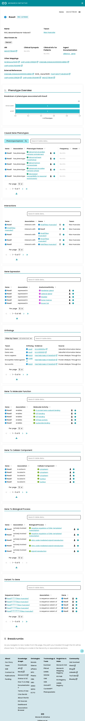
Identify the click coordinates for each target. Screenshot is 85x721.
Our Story (9, 662)
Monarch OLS (61, 665)
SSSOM (46, 675)
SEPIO (33, 689)
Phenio (33, 676)
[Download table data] (16, 193)
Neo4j (21, 672)
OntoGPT (47, 685)
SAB (6, 669)
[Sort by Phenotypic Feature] (44, 148)
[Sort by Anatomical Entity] (55, 287)
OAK (45, 678)
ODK (45, 682)
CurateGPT (48, 689)
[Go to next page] (22, 189)
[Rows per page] (20, 183)
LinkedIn (73, 672)
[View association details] (53, 153)
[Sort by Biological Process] (45, 525)
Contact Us (9, 672)
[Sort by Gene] (10, 148)
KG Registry (61, 680)
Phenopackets (49, 692)
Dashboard (22, 704)
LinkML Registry (59, 684)
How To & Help (23, 682)
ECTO (33, 693)
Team (7, 665)
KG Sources (22, 701)
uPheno (34, 669)
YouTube (73, 676)
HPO (32, 672)
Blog (72, 669)
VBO (32, 682)
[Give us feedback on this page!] (82, 651)
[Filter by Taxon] (18, 338)
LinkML (46, 672)
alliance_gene (69, 53)
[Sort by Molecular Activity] (49, 407)
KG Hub (59, 676)
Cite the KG (22, 694)
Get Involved (74, 662)
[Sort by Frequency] (70, 148)
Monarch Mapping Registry (60, 670)
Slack (72, 665)
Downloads (22, 665)
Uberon (34, 665)
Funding (8, 679)
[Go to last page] (26, 189)
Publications (10, 676)
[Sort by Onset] (78, 148)
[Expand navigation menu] (82, 3)
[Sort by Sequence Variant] (21, 595)
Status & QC (23, 678)
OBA (32, 679)
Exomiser (47, 665)
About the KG (23, 698)
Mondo (33, 662)
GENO (33, 686)
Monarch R (23, 675)
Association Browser (22, 709)
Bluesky (73, 679)
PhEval (46, 668)
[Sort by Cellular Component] (55, 466)
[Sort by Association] (24, 148)
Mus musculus (49, 32)
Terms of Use (23, 691)
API (20, 668)
